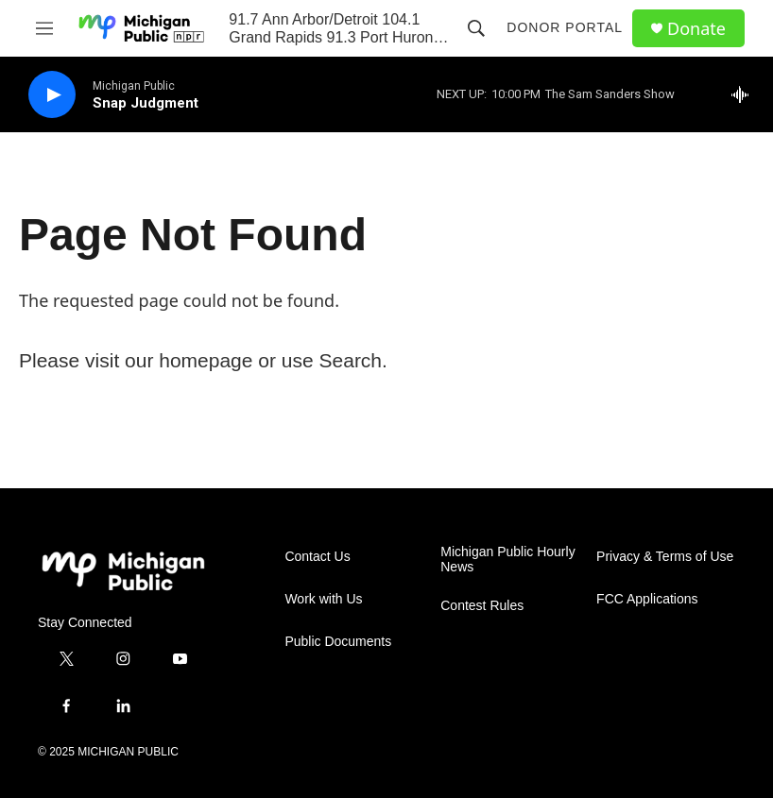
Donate (696, 29)
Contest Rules (482, 606)
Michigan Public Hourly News (507, 559)
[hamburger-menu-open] (44, 28)
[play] (52, 95)
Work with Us (323, 599)
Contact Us (317, 557)
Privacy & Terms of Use (664, 557)
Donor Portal (565, 27)
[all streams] (745, 94)
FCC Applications (646, 599)
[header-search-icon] (476, 28)
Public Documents (337, 642)
